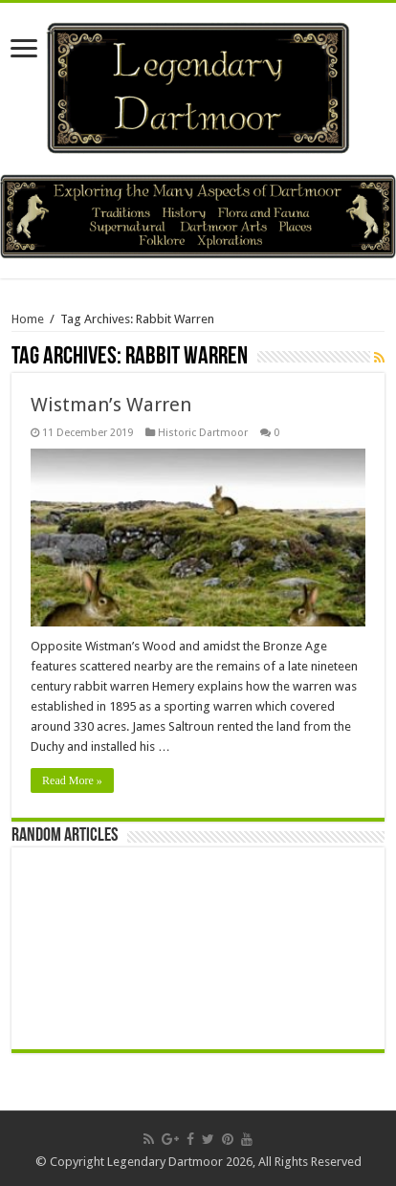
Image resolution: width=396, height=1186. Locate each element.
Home (27, 319)
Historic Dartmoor (203, 433)
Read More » (72, 780)
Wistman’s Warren (111, 404)
